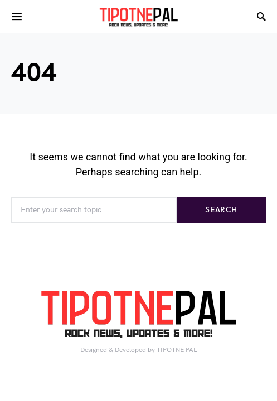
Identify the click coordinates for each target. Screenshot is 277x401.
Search (221, 209)
